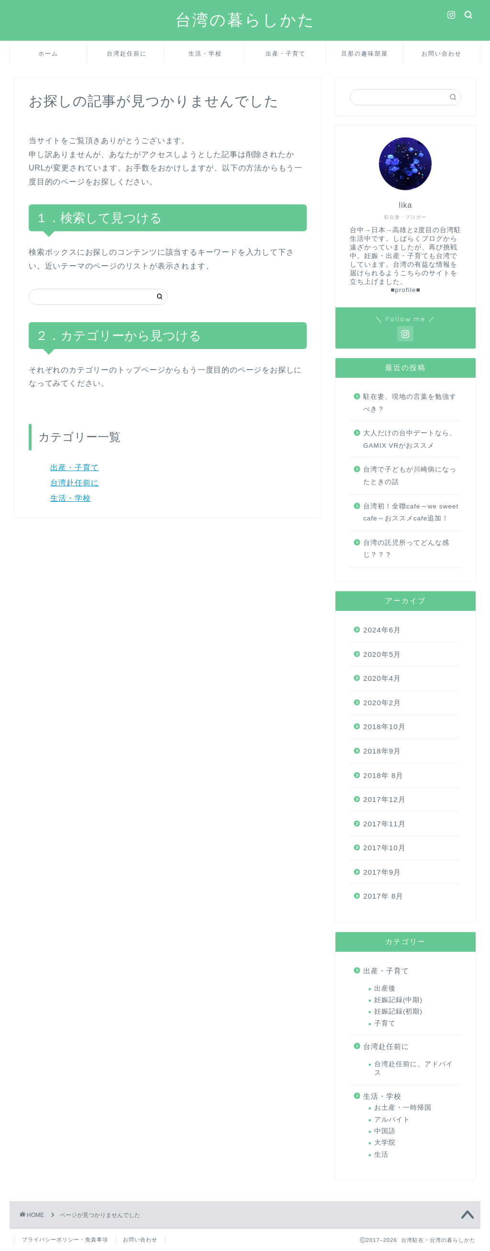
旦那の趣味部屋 (364, 53)
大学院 (385, 1142)
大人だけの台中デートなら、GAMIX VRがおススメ (410, 439)
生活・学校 (205, 53)
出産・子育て (286, 53)
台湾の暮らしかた (245, 19)
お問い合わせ (442, 53)
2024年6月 (382, 630)
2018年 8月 (383, 775)
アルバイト (392, 1119)
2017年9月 (382, 872)
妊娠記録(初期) (398, 1011)
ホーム (48, 53)
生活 (381, 1154)
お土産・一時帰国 (403, 1107)
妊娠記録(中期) (398, 999)
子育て (385, 1023)
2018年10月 (384, 726)
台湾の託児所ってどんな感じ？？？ (406, 549)
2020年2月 (382, 703)
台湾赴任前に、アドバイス (413, 1068)
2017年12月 (384, 799)
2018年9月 (382, 751)
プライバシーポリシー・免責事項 (65, 1239)
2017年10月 (384, 848)
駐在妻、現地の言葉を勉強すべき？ (410, 403)
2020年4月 (382, 678)
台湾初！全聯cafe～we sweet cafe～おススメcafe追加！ (410, 512)
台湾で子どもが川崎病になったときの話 (410, 475)
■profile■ (405, 289)
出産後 (385, 988)
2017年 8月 (383, 896)
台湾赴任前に (127, 53)
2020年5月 (382, 654)
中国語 (385, 1131)
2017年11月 (384, 824)
